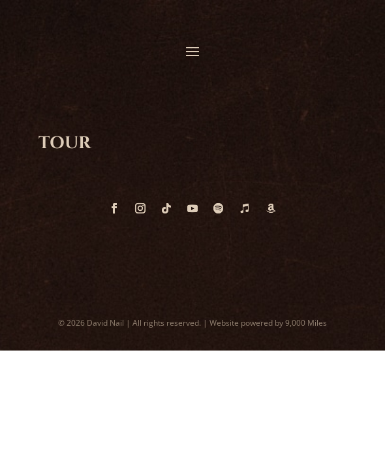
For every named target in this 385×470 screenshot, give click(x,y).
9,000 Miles (306, 322)
